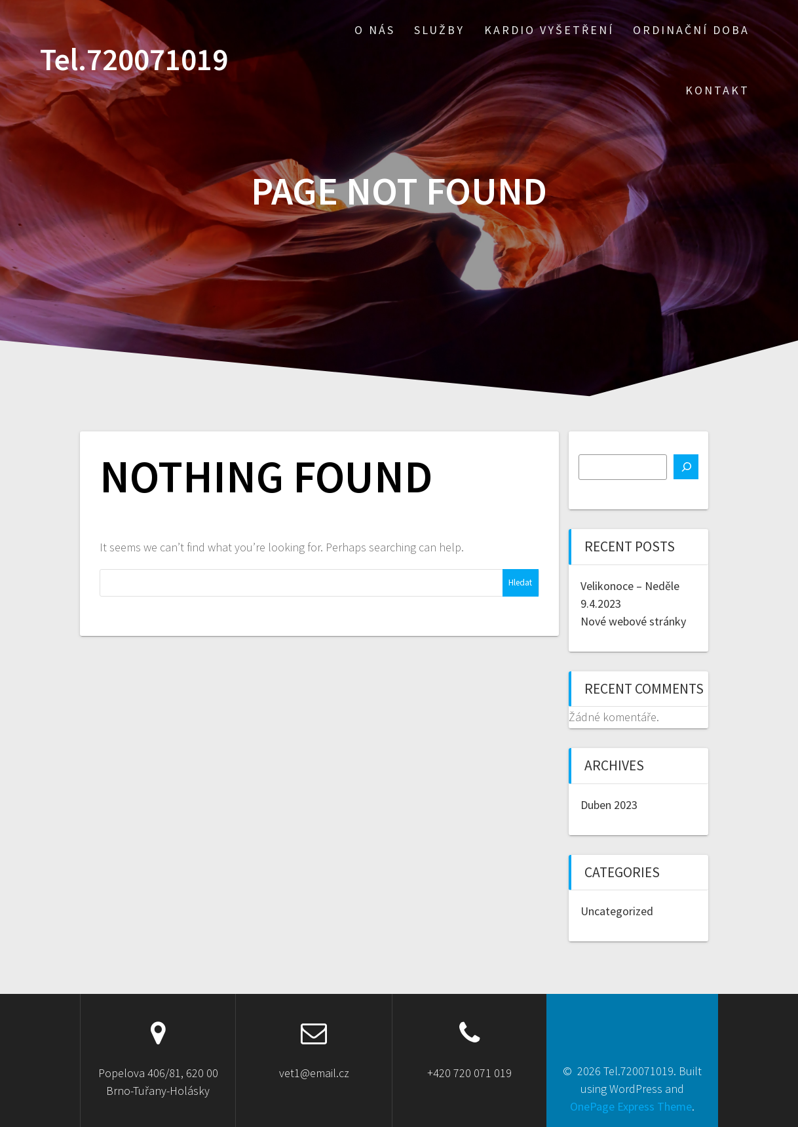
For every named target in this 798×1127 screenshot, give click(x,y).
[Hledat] (686, 466)
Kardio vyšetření (549, 29)
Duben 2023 (608, 804)
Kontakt (717, 90)
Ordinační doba (691, 29)
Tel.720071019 (134, 60)
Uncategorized (616, 911)
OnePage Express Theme (631, 1106)
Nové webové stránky (633, 621)
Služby (439, 29)
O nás (374, 29)
